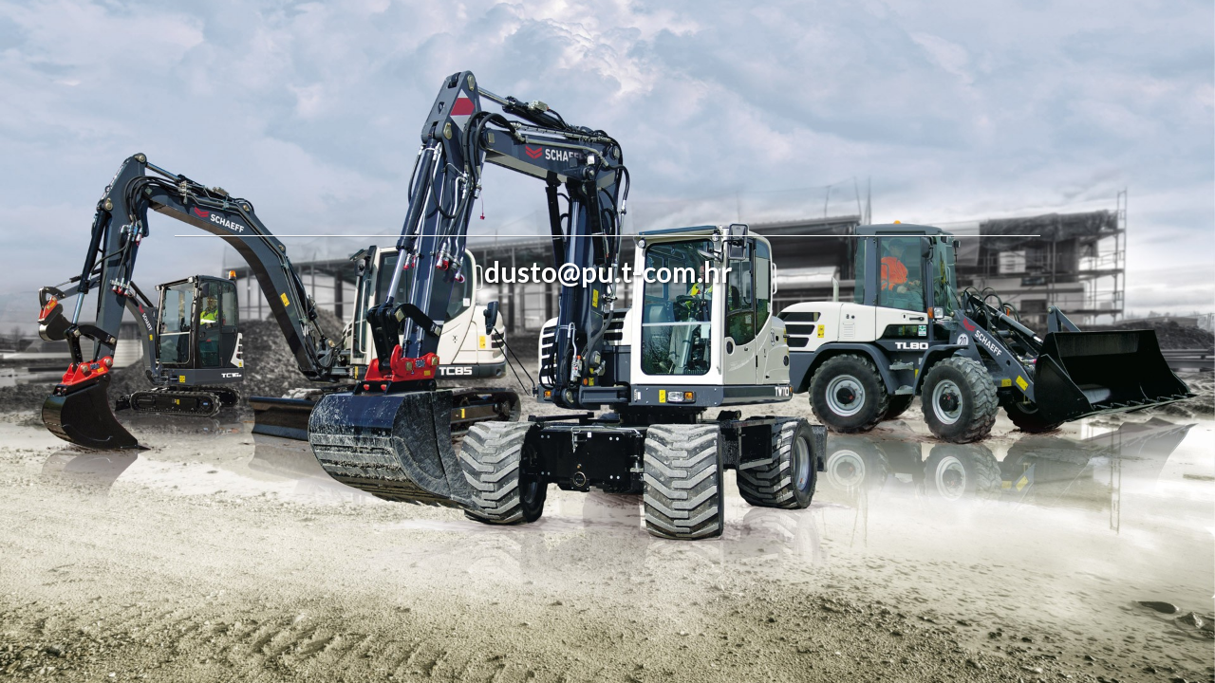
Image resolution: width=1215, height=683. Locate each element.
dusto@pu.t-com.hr (608, 271)
